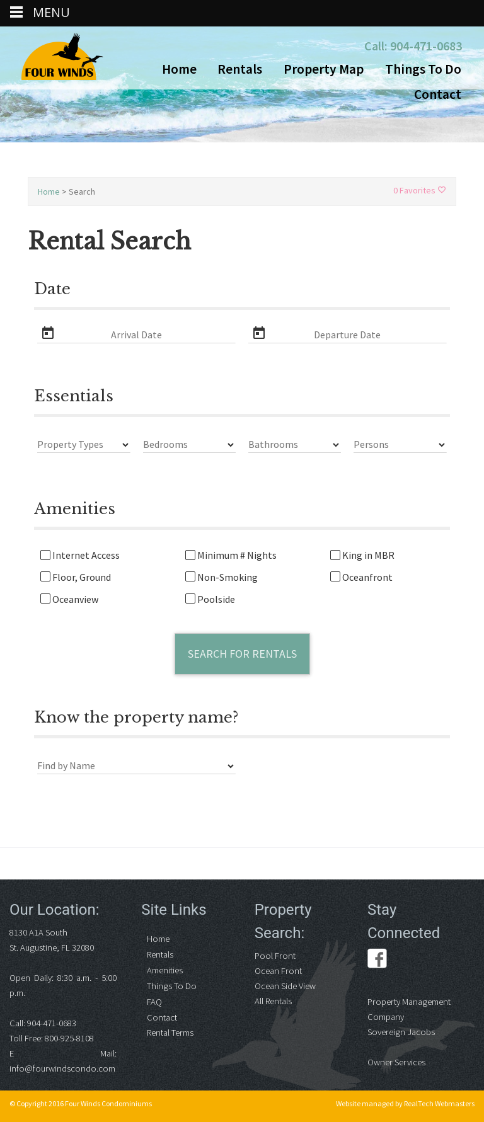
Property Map (324, 68)
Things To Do (423, 68)
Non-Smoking (221, 577)
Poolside (210, 599)
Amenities (165, 970)
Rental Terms (170, 1032)
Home (179, 68)
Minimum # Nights (231, 555)
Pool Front (275, 955)
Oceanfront (361, 577)
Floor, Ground (75, 577)
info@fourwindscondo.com (62, 1068)
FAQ (154, 1001)
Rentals (239, 68)
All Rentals (273, 1001)
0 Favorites (419, 190)
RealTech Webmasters (439, 1103)
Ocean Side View (285, 986)
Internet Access (80, 555)
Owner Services (396, 1062)
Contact (437, 94)
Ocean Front (278, 970)
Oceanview (69, 599)
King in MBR (362, 555)
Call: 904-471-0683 (413, 46)
